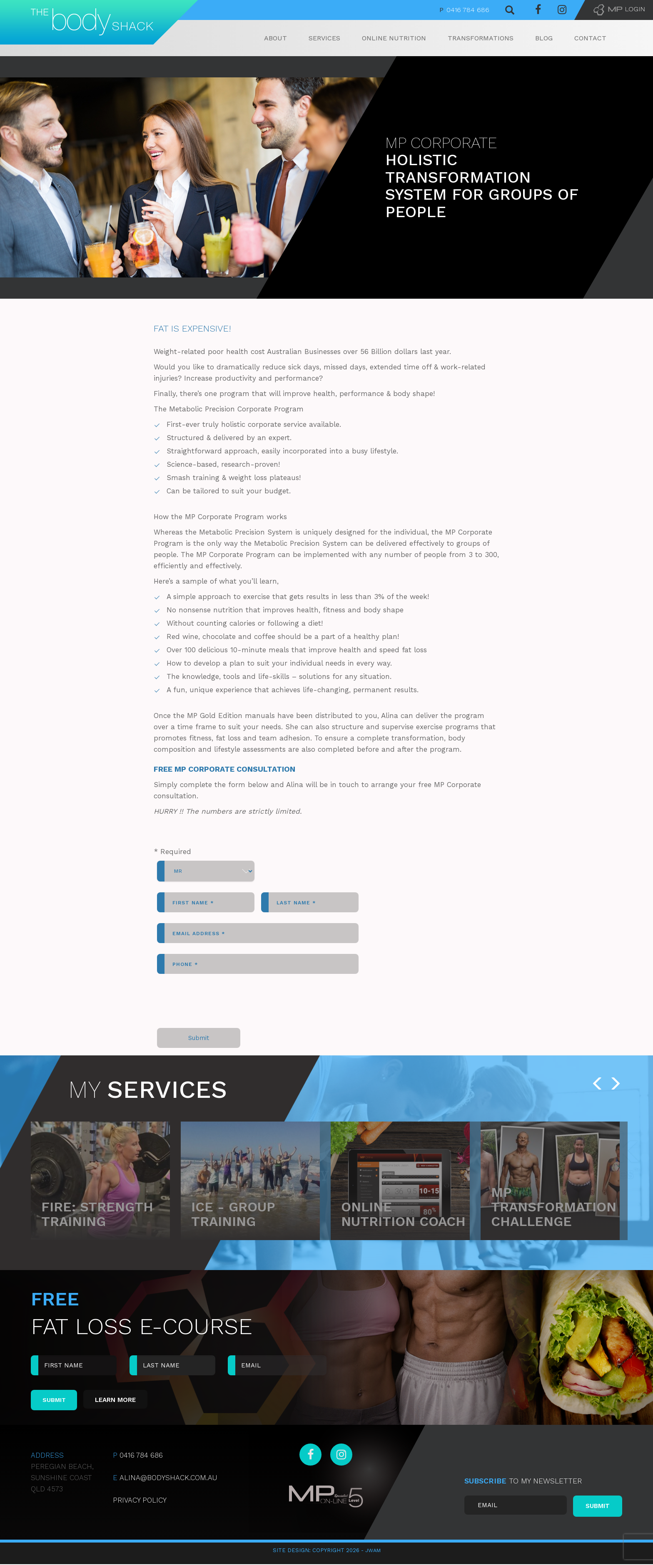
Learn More (121, 1400)
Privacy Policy (140, 1501)
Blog (544, 38)
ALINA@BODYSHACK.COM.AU (165, 1478)
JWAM (373, 1551)
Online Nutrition (394, 38)
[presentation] (220, 1001)
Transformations (480, 38)
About (275, 38)
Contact (590, 38)
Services (324, 38)
